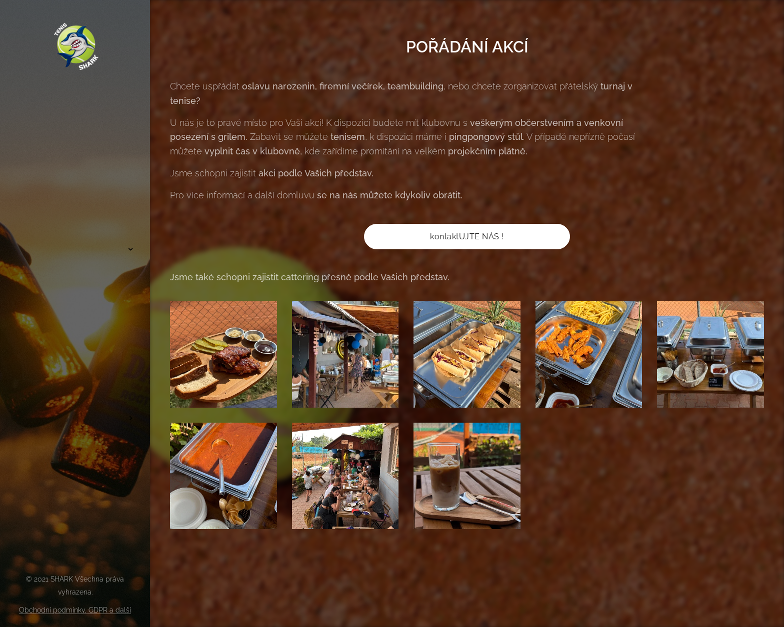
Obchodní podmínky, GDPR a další (75, 610)
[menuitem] (75, 219)
